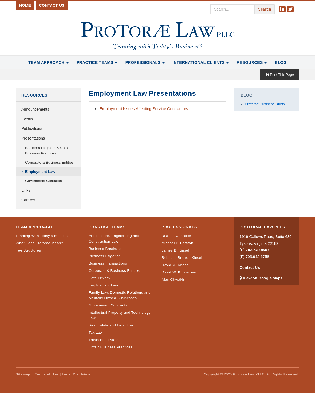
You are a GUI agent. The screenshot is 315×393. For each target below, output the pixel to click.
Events (27, 119)
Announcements (35, 109)
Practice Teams (97, 62)
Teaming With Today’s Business (42, 236)
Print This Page (280, 74)
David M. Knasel (175, 265)
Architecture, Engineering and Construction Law (114, 238)
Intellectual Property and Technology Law (120, 315)
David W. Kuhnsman (179, 272)
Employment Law (40, 172)
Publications (31, 128)
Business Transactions (108, 263)
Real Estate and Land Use (111, 325)
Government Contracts (43, 181)
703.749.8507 (257, 250)
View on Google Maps (263, 278)
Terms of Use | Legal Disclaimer (63, 374)
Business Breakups (105, 249)
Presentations (33, 138)
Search (264, 9)
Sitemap (23, 374)
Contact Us (52, 5)
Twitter (291, 9)
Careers (28, 200)
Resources (252, 62)
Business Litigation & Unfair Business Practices (47, 150)
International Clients (201, 62)
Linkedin (283, 9)
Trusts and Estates (104, 340)
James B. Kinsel (175, 250)
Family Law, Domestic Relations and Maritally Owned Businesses (119, 295)
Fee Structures (28, 250)
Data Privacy (99, 278)
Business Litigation (105, 256)
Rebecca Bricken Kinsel (182, 258)
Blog (281, 62)
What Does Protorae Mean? (39, 243)
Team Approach (48, 62)
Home (25, 5)
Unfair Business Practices (110, 347)
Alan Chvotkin (173, 280)
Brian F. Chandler (176, 236)
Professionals (145, 62)
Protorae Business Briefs (265, 104)
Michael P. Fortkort (177, 243)
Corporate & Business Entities (49, 162)
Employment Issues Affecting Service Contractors (143, 108)
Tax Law (96, 333)
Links (25, 190)
